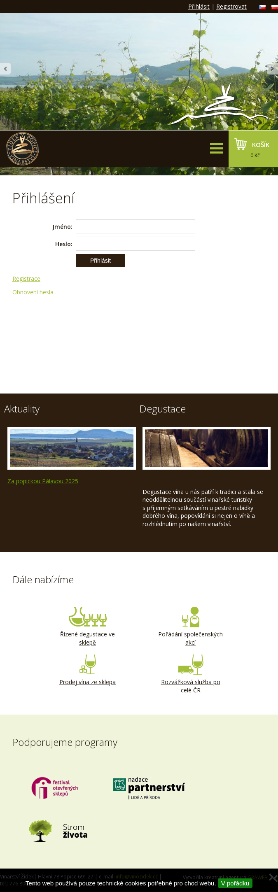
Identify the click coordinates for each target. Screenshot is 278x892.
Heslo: (63, 244)
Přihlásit (199, 6)
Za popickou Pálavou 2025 (42, 481)
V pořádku (235, 883)
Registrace (26, 278)
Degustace (162, 408)
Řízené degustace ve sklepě (88, 626)
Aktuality (22, 408)
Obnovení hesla (33, 292)
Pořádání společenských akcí (191, 626)
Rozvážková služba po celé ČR (191, 674)
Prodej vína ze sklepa (88, 670)
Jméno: (62, 227)
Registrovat (231, 6)
